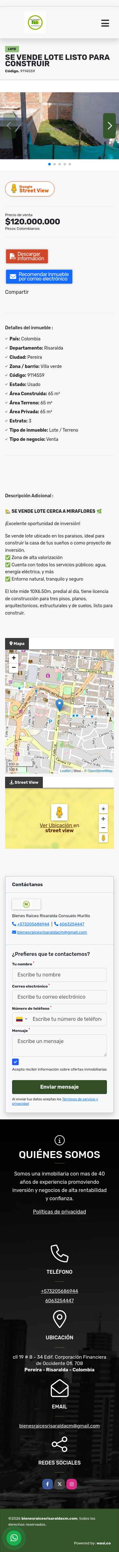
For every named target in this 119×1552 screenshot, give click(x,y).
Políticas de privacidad (59, 1212)
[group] (59, 125)
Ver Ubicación (56, 825)
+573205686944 (33, 924)
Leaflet (65, 771)
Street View (30, 189)
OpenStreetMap (100, 771)
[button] (49, 164)
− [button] (14, 668)
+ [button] (14, 658)
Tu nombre (23, 963)
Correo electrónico (31, 986)
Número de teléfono (31, 1008)
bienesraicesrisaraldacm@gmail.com (52, 932)
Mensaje (21, 1030)
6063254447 (72, 924)
